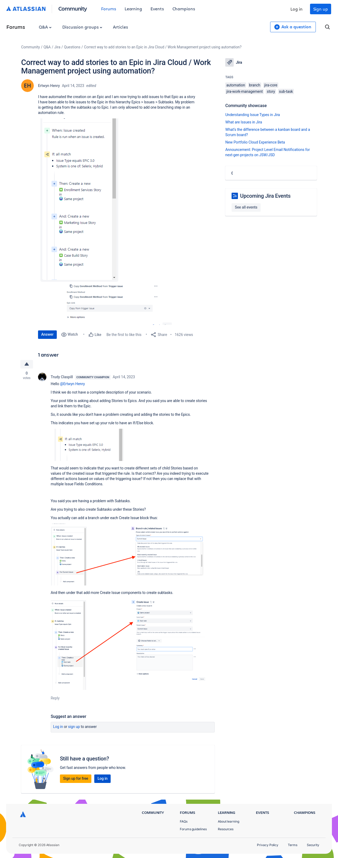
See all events (246, 207)
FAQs (183, 821)
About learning (228, 821)
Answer (47, 334)
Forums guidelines (193, 829)
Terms (292, 845)
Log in (296, 9)
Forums (108, 8)
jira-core (270, 85)
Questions (72, 47)
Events (157, 8)
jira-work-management (244, 91)
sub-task (286, 91)
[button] (83, 200)
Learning (133, 8)
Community (72, 8)
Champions (183, 8)
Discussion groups (82, 27)
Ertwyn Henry (49, 86)
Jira (57, 47)
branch (254, 85)
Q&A (45, 27)
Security (313, 845)
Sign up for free (75, 778)
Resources (225, 829)
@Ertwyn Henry (72, 384)
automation (235, 85)
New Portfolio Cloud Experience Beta (255, 142)
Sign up (320, 9)
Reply (55, 698)
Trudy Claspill (62, 377)
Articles (120, 27)
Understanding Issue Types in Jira (252, 115)
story (271, 91)
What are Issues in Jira (243, 122)
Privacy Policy (267, 845)
